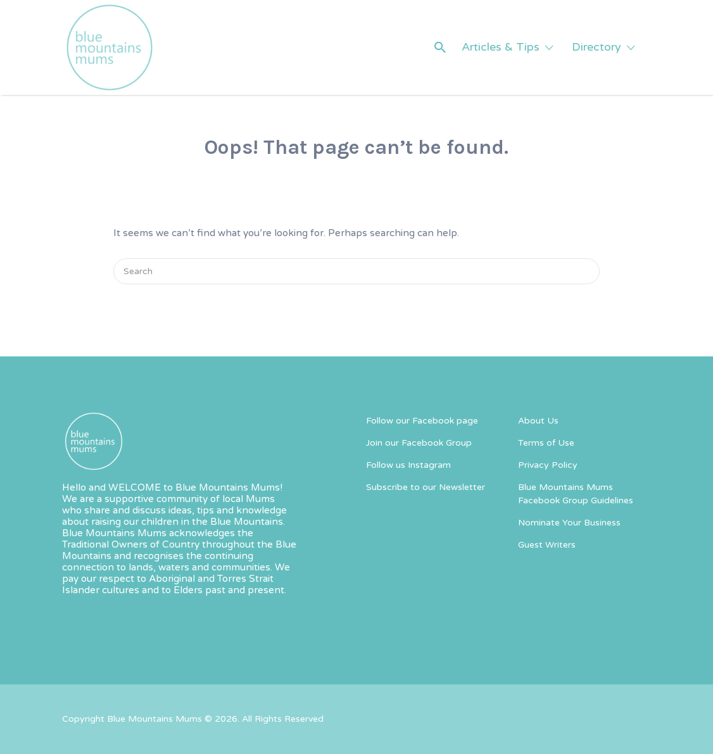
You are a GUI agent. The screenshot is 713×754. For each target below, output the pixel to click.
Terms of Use (546, 442)
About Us (538, 420)
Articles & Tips (500, 47)
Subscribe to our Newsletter (425, 487)
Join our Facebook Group (419, 442)
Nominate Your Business (569, 522)
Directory (596, 47)
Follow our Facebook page (422, 420)
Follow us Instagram (408, 465)
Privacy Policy (547, 465)
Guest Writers (547, 544)
